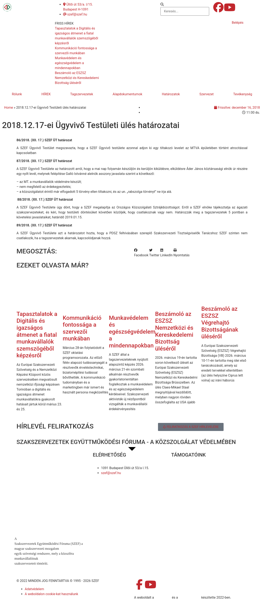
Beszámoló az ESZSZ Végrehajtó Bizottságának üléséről (219, 322)
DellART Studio (189, 597)
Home (8, 107)
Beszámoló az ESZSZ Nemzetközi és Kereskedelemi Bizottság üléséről (174, 331)
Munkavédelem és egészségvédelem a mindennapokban (132, 331)
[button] (184, 4)
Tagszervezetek (81, 94)
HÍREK (46, 94)
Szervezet (206, 94)
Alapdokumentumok (127, 94)
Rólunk (17, 94)
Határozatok (171, 94)
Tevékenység (242, 94)
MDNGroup (163, 597)
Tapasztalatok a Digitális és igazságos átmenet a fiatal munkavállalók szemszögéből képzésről (36, 335)
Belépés (238, 23)
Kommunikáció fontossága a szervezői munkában (82, 328)
